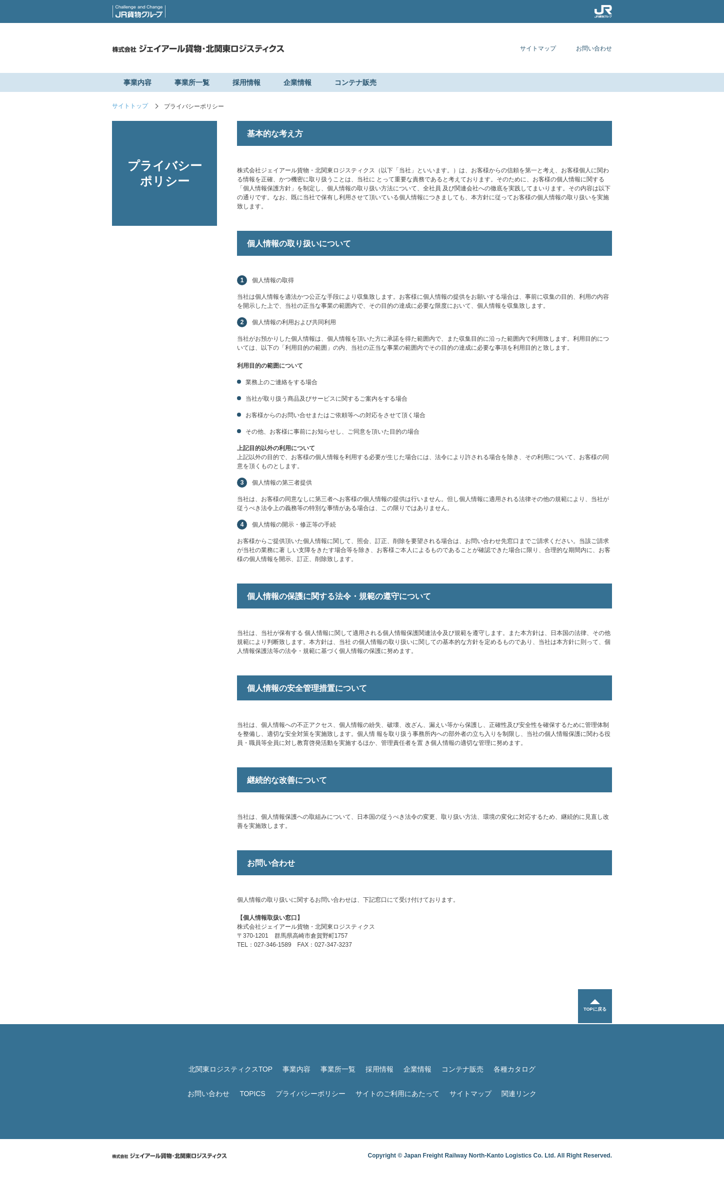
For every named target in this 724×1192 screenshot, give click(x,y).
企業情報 (298, 82)
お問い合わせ (594, 48)
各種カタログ (515, 1069)
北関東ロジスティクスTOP (230, 1069)
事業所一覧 (192, 82)
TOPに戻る (594, 1010)
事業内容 (138, 82)
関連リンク (519, 1094)
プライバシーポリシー (311, 1094)
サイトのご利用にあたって (398, 1094)
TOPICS (253, 1094)
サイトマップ (538, 48)
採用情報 (246, 82)
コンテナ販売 (355, 82)
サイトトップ (130, 106)
